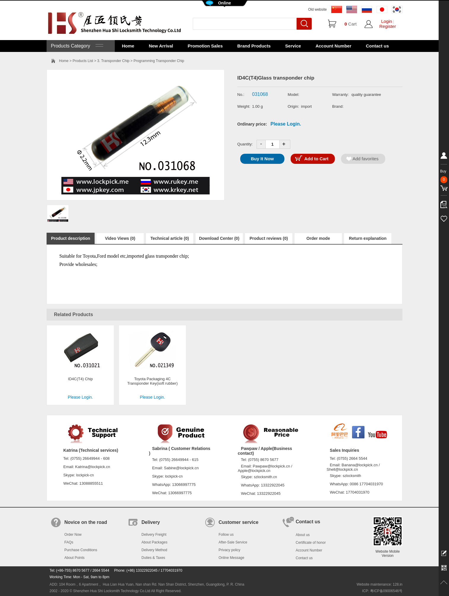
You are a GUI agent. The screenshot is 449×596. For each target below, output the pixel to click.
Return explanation (368, 238)
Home (128, 45)
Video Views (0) (120, 238)
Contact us (377, 45)
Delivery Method (154, 550)
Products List (83, 61)
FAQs (68, 542)
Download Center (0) (219, 238)
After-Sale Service (233, 542)
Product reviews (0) (268, 238)
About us (303, 535)
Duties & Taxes (153, 558)
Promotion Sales (205, 45)
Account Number (333, 45)
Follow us (226, 534)
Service (293, 45)
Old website (317, 9)
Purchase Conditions (80, 550)
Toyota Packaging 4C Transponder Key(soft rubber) (152, 381)
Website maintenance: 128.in (379, 584)
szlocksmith (352, 476)
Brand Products (254, 45)
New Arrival (161, 45)
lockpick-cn (85, 475)
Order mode (318, 238)
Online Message (231, 558)
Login (386, 21)
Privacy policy (229, 550)
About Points (74, 558)
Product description (70, 238)
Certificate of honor (311, 542)
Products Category (76, 45)
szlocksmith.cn (265, 477)
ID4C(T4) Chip (80, 379)
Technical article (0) (169, 238)
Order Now (73, 534)
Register (387, 26)
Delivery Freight (153, 534)
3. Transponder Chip (113, 61)
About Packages (154, 542)
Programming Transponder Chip (158, 61)
